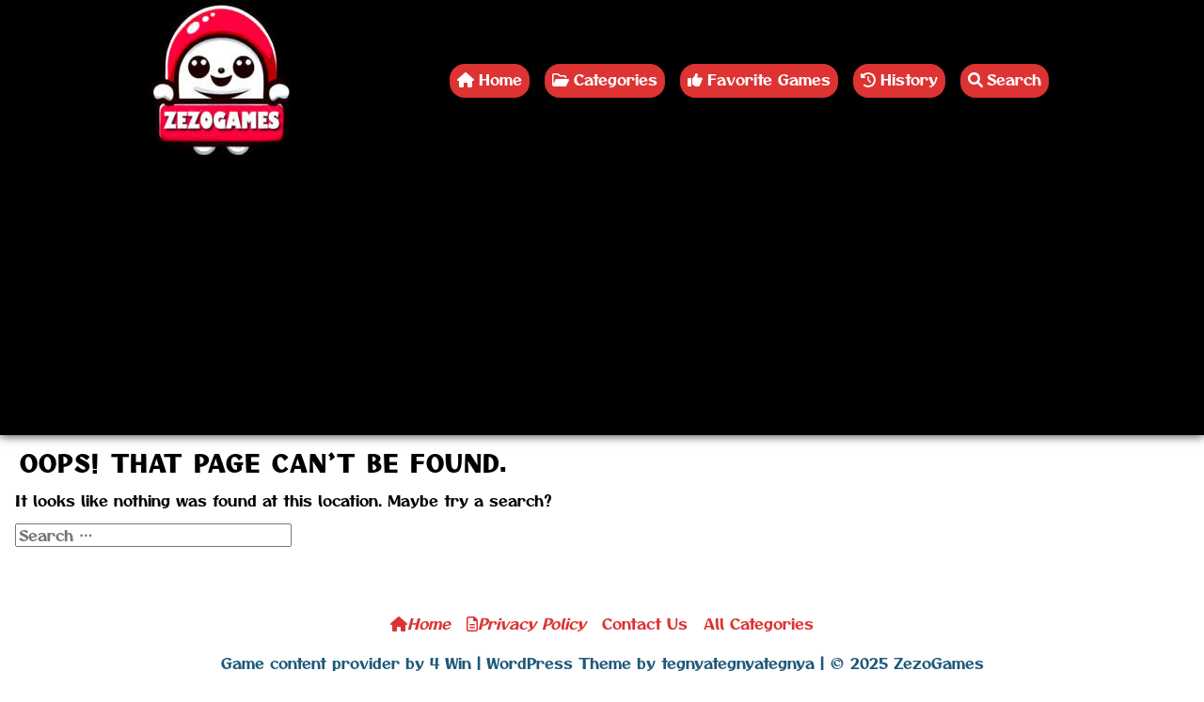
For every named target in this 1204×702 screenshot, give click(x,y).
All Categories (759, 623)
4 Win (450, 662)
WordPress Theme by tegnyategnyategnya (650, 662)
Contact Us (645, 623)
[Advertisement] (602, 303)
